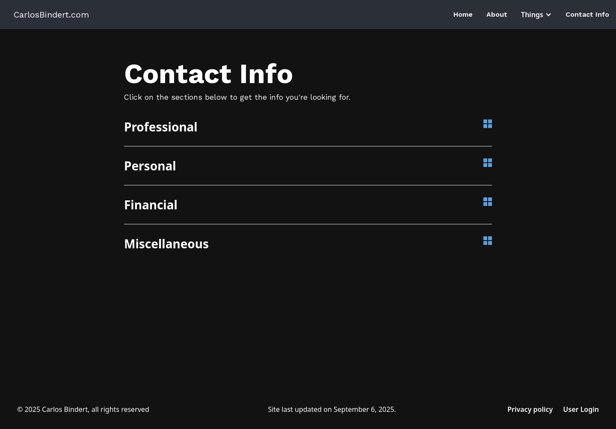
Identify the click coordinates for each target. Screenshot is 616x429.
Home (463, 14)
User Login (581, 409)
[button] (536, 14)
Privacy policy (530, 409)
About (496, 14)
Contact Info (587, 14)
